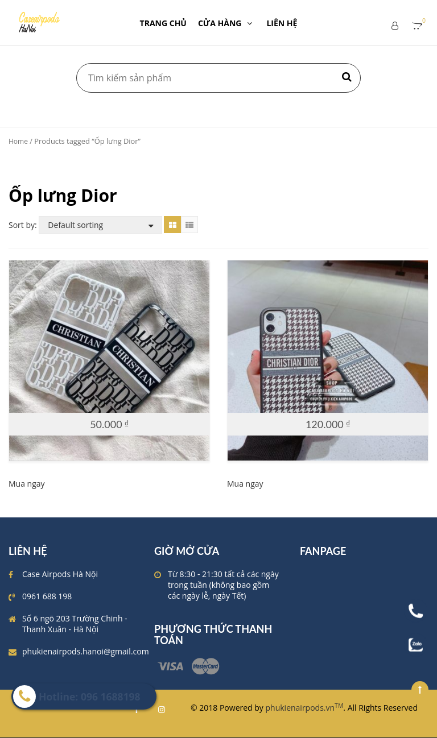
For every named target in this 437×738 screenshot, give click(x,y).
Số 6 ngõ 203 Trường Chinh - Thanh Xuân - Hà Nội (74, 624)
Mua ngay (27, 483)
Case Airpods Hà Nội (60, 574)
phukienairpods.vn (305, 707)
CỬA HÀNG (226, 23)
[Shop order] (100, 225)
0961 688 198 (47, 596)
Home (18, 141)
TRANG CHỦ (163, 23)
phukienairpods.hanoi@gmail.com (85, 651)
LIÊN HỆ (281, 23)
